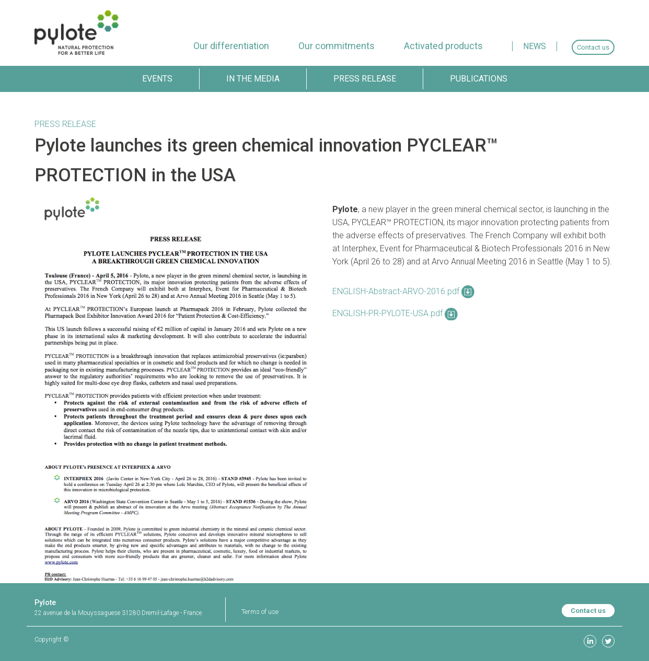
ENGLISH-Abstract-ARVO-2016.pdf (403, 291)
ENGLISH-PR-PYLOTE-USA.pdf (395, 313)
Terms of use (260, 612)
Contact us (588, 610)
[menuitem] (231, 45)
